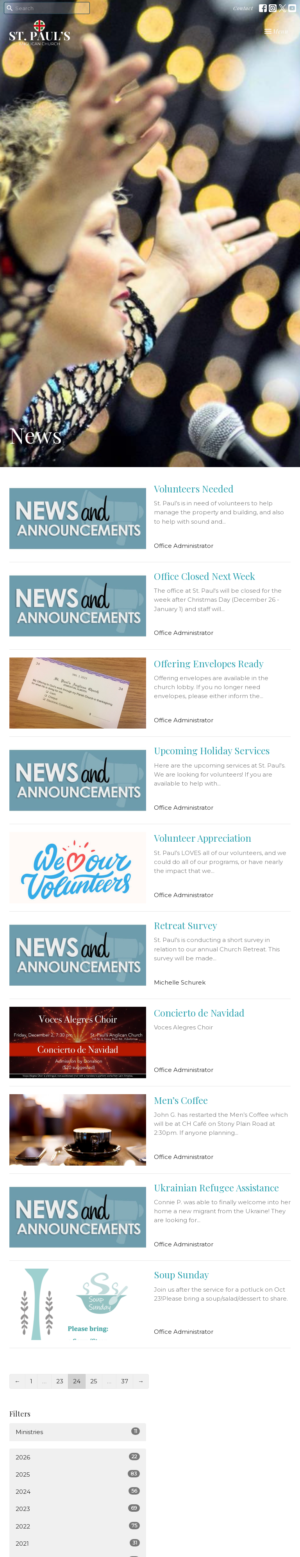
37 (124, 1381)
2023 (78, 1508)
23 (59, 1381)
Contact (243, 8)
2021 (78, 1543)
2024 (78, 1491)
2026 (78, 1457)
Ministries (78, 1431)
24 (76, 1381)
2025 (78, 1474)
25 (93, 1381)
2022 (78, 1526)
